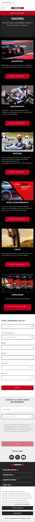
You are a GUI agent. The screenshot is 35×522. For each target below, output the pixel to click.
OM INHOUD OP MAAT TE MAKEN (18, 422)
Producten (9, 475)
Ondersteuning (10, 480)
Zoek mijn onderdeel (17, 13)
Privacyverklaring (8, 428)
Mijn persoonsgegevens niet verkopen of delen (17, 518)
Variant (4, 363)
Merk (3, 343)
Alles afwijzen (17, 513)
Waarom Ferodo (11, 470)
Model (4, 353)
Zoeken (18, 387)
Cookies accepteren (17, 508)
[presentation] (17, 436)
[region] (17, 504)
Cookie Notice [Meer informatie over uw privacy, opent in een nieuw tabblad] (18, 504)
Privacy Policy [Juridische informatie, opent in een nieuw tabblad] (26, 504)
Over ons (8, 485)
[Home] (17, 8)
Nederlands (7, 2)
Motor (4, 373)
